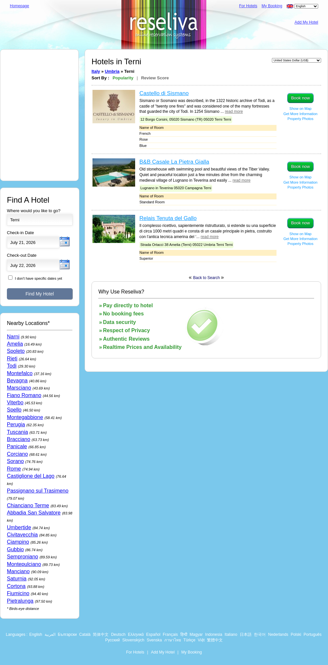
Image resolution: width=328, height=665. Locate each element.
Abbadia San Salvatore (34, 512)
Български (67, 634)
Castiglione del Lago (30, 476)
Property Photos (301, 119)
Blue (143, 146)
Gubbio (15, 549)
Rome (14, 469)
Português (313, 634)
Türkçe (189, 640)
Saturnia (17, 578)
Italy (96, 71)
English (35, 634)
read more (234, 111)
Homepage (19, 6)
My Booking (272, 6)
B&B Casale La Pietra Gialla (174, 162)
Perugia (16, 424)
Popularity (123, 77)
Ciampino (18, 542)
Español (153, 634)
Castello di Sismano (164, 93)
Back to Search (207, 277)
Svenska (154, 640)
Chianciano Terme (28, 505)
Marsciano (19, 388)
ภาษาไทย (172, 640)
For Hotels (248, 6)
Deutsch (118, 634)
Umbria (112, 71)
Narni (13, 336)
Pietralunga (20, 601)
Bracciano (18, 439)
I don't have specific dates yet (38, 278)
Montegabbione (25, 417)
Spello (14, 410)
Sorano (15, 461)
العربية (50, 634)
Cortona (16, 586)
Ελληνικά (136, 634)
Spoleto (16, 351)
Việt (201, 640)
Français (170, 634)
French (145, 133)
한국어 (260, 634)
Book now (300, 97)
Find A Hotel (28, 199)
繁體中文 (215, 640)
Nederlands (278, 634)
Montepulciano (24, 564)
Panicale (17, 446)
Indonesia (213, 634)
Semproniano (22, 556)
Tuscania (17, 432)
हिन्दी (183, 634)
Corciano (17, 454)
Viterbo (15, 402)
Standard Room (152, 202)
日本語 (246, 634)
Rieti (12, 358)
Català (85, 634)
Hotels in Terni (116, 61)
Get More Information (300, 114)
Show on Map (300, 109)
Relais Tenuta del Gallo (168, 218)
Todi (11, 366)
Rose (143, 139)
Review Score (155, 77)
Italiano (231, 634)
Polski (296, 634)
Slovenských (133, 640)
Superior (146, 258)
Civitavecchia (22, 534)
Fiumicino (18, 593)
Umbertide (19, 527)
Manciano (18, 571)
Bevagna (17, 380)
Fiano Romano (24, 395)
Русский (112, 640)
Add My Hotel (306, 22)
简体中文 (101, 634)
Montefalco (19, 373)
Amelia (15, 344)
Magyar (196, 634)
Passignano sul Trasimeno (38, 491)
